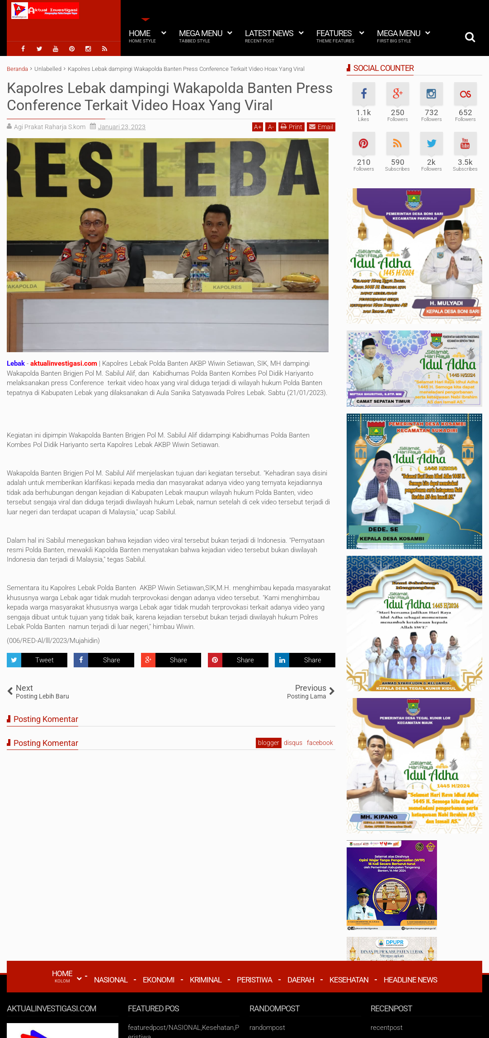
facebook (320, 742)
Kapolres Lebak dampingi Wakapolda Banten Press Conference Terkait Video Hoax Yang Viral (170, 96)
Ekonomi (158, 979)
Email (321, 126)
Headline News (410, 979)
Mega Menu (200, 36)
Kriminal (205, 979)
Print (291, 126)
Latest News (269, 36)
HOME (62, 976)
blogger (268, 742)
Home (142, 36)
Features (335, 36)
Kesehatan (348, 979)
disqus (293, 742)
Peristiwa (254, 979)
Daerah (300, 979)
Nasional (110, 979)
